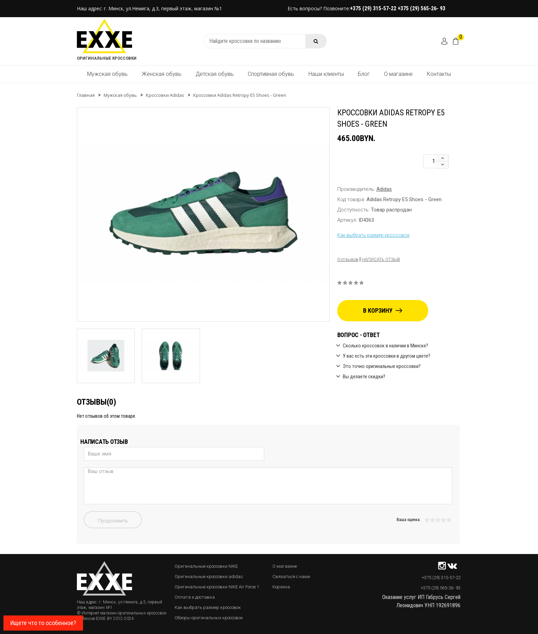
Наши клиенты (326, 74)
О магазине (398, 74)
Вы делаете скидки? (364, 376)
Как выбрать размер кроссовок (373, 235)
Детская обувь (215, 74)
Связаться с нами (291, 576)
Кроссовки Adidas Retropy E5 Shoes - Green (239, 95)
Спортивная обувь (271, 74)
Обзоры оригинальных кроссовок (209, 617)
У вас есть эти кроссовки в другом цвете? (386, 356)
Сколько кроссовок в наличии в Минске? (385, 346)
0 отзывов (348, 259)
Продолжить (113, 521)
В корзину (382, 310)
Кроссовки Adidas (165, 95)
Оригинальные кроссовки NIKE (206, 566)
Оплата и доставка (195, 597)
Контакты (439, 74)
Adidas (384, 189)
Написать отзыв (381, 259)
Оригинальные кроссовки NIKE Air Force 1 (217, 586)
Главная (86, 95)
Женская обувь (162, 74)
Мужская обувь (107, 74)
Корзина (281, 586)
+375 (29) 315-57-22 (374, 8)
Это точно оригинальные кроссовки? (382, 366)
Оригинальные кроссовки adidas (209, 576)
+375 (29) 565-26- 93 (421, 8)
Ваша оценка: (409, 519)
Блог (364, 74)
